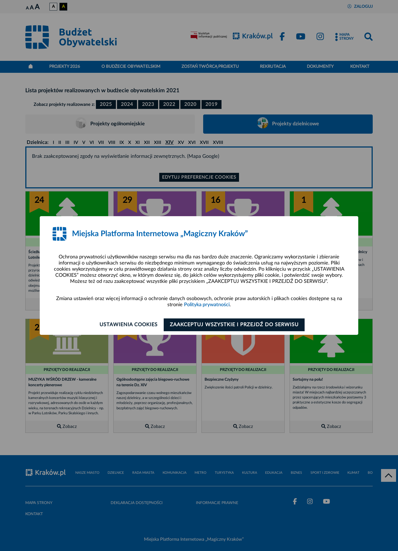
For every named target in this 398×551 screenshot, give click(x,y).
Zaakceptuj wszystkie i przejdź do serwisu (235, 324)
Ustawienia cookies (127, 324)
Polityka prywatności (207, 305)
